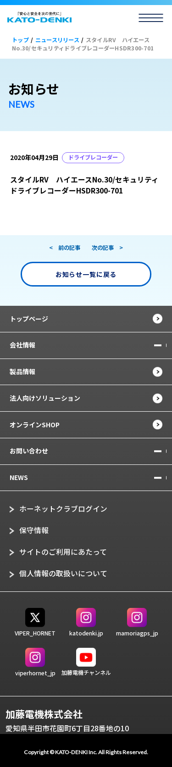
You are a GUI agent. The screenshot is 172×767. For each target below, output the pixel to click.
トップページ (29, 318)
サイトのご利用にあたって (63, 551)
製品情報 (22, 371)
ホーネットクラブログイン (63, 508)
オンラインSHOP (35, 424)
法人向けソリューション (45, 398)
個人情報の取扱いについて (63, 573)
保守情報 (34, 530)
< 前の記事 (64, 247)
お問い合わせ (29, 450)
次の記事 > (107, 247)
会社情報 (22, 344)
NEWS (19, 477)
